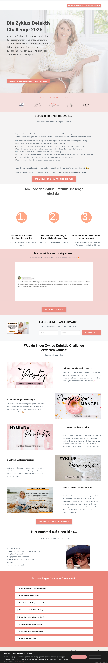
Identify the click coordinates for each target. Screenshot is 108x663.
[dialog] (54, 657)
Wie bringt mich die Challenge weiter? (34, 625)
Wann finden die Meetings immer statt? (34, 602)
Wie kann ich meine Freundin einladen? (34, 632)
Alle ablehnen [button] (95, 657)
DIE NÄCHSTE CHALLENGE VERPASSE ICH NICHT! (84, 4)
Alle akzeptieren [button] (79, 657)
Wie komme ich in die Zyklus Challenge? (35, 610)
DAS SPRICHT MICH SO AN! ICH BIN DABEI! (54, 177)
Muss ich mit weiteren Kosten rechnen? (34, 617)
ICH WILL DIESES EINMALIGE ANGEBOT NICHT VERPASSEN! (28, 80)
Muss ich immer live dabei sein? (32, 595)
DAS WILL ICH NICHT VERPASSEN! (54, 520)
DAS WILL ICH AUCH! (54, 308)
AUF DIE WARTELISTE (91, 331)
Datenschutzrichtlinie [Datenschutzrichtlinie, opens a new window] (19, 661)
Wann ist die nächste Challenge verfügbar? (35, 587)
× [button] (106, 652)
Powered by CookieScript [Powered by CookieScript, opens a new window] (100, 662)
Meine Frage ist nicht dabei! (30, 640)
